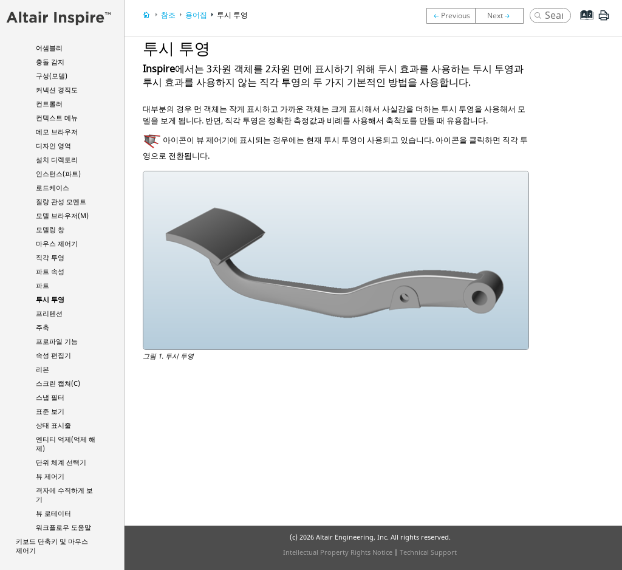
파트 (42, 285)
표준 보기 (50, 411)
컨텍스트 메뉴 (57, 117)
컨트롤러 (49, 103)
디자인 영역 (53, 145)
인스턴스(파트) (58, 173)
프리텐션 (49, 313)
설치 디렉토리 (57, 159)
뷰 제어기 (50, 476)
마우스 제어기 (57, 243)
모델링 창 (50, 229)
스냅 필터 (50, 397)
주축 (42, 327)
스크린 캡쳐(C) (58, 383)
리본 (42, 369)
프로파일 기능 (57, 341)
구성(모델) (51, 75)
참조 (168, 15)
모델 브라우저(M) (62, 215)
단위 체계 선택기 (61, 462)
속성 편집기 (53, 355)
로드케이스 (52, 187)
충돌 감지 (50, 61)
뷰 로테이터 (53, 513)
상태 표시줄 (53, 425)
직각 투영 (50, 257)
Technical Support (428, 552)
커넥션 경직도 (57, 89)
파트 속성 (50, 271)
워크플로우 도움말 (63, 527)
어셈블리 (49, 47)
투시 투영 (50, 299)
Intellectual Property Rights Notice (337, 552)
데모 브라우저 (57, 131)
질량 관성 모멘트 (61, 201)
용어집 (196, 15)
